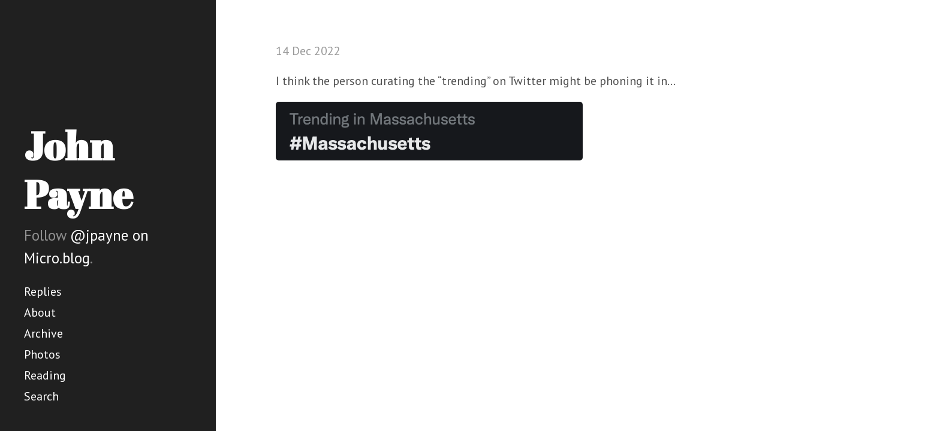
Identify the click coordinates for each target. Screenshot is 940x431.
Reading (45, 375)
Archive (43, 333)
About (40, 312)
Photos (42, 354)
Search (41, 396)
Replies (43, 291)
